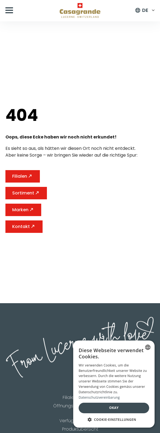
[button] (114, 419)
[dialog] (114, 384)
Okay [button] (114, 407)
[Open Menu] (9, 10)
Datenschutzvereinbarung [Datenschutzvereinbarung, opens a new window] (99, 397)
